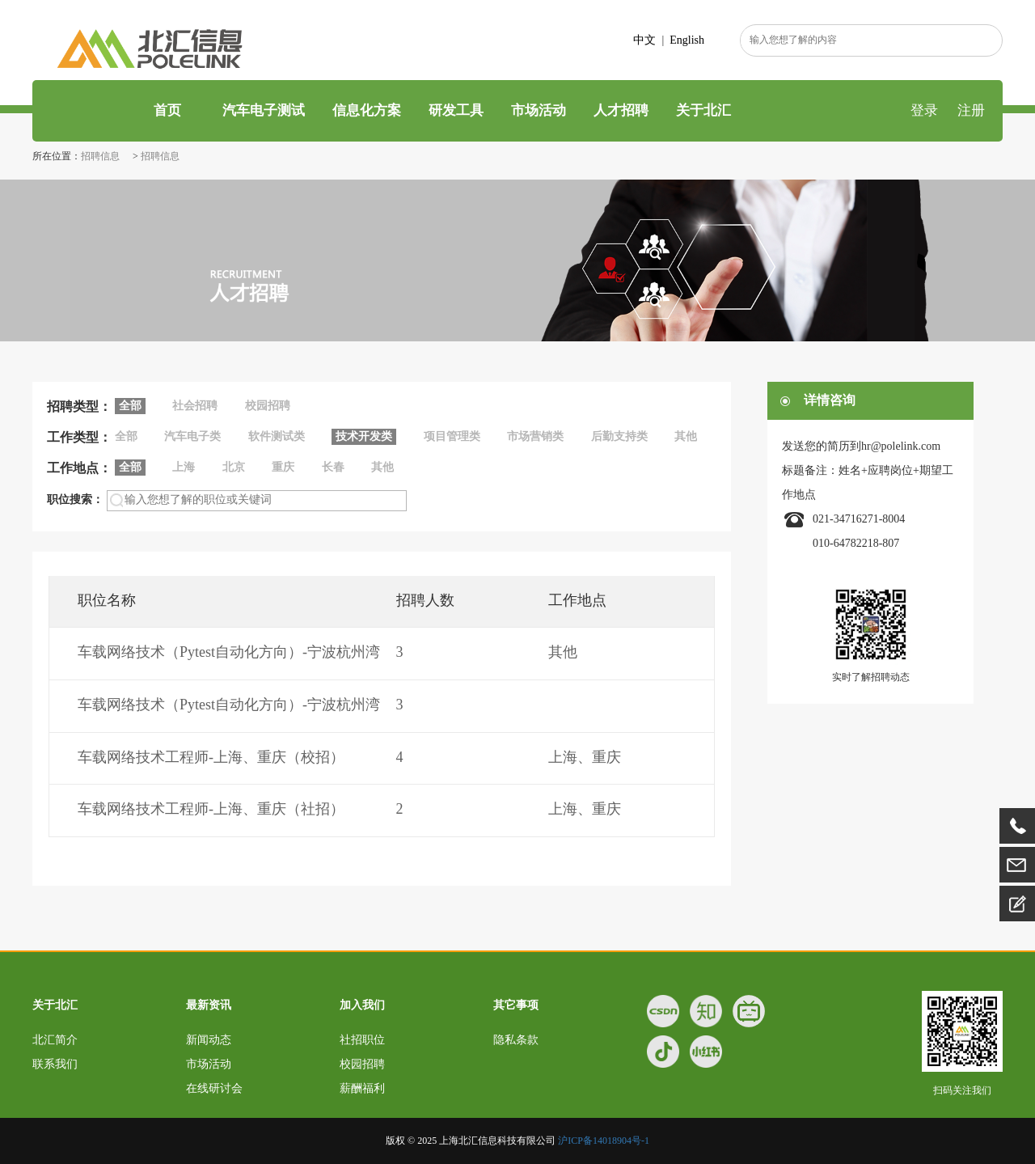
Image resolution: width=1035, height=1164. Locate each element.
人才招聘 (621, 110)
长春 (333, 467)
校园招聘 (267, 406)
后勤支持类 (619, 436)
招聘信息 (101, 156)
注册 (971, 110)
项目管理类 (452, 436)
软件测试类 (276, 436)
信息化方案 (366, 110)
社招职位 (362, 1040)
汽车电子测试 (263, 110)
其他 (685, 436)
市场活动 (538, 110)
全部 (126, 436)
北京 (233, 467)
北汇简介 (55, 1040)
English (687, 40)
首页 (166, 110)
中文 (644, 40)
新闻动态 (208, 1040)
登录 (924, 110)
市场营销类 (535, 436)
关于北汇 (703, 110)
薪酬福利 (362, 1088)
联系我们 (55, 1064)
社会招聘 (195, 406)
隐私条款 (516, 1040)
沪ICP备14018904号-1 (603, 1140)
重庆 (283, 467)
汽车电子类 (192, 436)
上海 (183, 467)
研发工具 (456, 110)
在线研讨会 (214, 1088)
